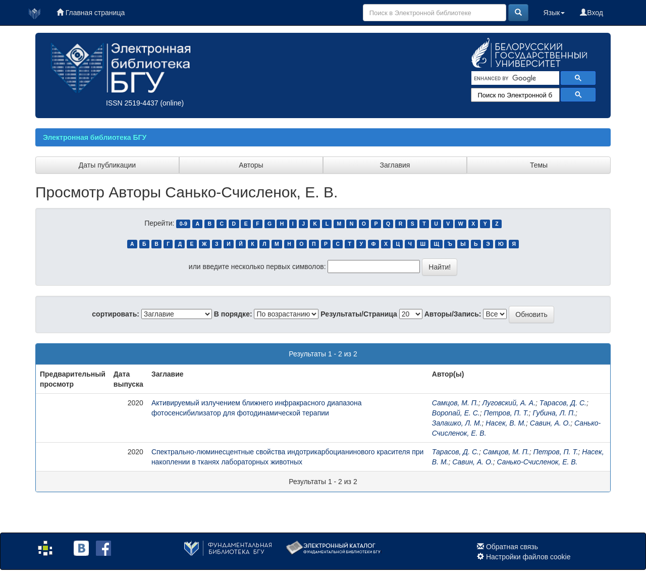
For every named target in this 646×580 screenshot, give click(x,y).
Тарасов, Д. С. (563, 403)
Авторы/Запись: (452, 314)
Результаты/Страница (358, 314)
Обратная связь (512, 547)
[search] (514, 78)
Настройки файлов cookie (528, 557)
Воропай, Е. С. (456, 413)
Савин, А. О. (550, 423)
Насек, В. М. (506, 423)
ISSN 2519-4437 (132, 103)
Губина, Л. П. (553, 413)
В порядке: (233, 314)
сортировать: (115, 314)
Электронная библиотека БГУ (94, 137)
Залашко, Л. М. (457, 423)
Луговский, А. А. (508, 403)
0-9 (183, 224)
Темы (539, 165)
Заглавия (395, 165)
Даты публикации (107, 165)
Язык (554, 13)
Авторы (251, 165)
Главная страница (91, 13)
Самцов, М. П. (455, 403)
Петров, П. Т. (506, 413)
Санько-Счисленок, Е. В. (537, 462)
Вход (591, 13)
